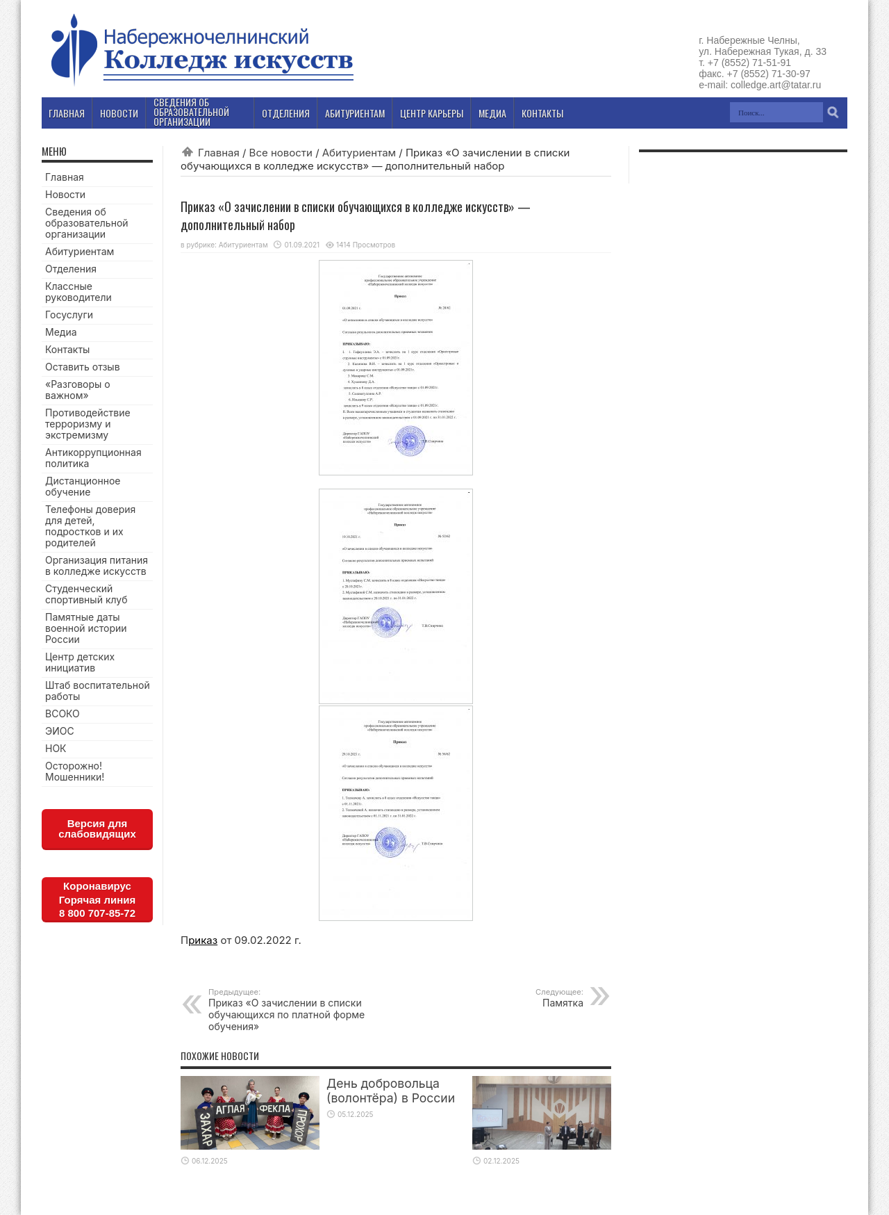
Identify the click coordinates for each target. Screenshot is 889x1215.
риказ (202, 940)
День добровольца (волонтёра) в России (390, 1090)
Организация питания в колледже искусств (96, 565)
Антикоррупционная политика (93, 457)
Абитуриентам (359, 152)
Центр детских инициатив (80, 662)
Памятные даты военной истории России (86, 628)
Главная (219, 152)
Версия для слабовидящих (97, 828)
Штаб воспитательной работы (97, 690)
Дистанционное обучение (82, 486)
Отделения (71, 269)
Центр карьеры (431, 113)
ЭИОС (59, 731)
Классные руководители (78, 291)
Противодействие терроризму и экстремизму (88, 424)
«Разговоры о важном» (77, 389)
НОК (56, 748)
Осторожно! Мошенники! (74, 771)
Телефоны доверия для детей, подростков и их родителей (90, 525)
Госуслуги (69, 314)
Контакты (67, 349)
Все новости (281, 152)
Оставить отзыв (82, 367)
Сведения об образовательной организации (86, 223)
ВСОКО (62, 713)
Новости (65, 194)
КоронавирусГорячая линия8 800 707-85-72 (97, 899)
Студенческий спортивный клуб (86, 593)
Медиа (61, 332)
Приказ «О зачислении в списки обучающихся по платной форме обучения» (293, 1009)
